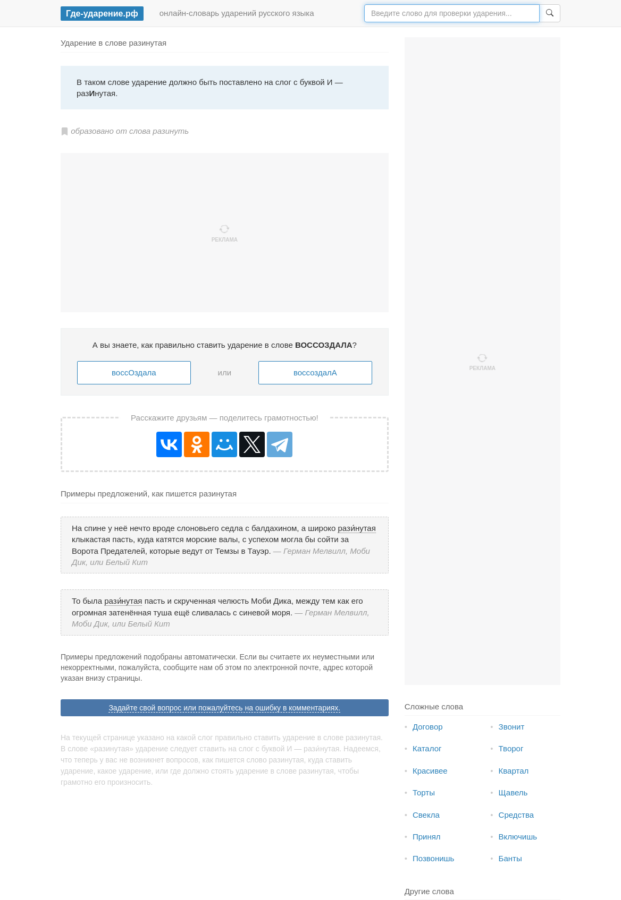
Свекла (426, 814)
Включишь (518, 836)
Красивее (430, 770)
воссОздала (134, 372)
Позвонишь (434, 858)
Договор (428, 726)
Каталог (427, 748)
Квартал (514, 770)
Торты (424, 792)
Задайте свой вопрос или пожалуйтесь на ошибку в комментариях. (224, 708)
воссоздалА (315, 372)
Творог (511, 748)
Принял (427, 836)
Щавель (513, 792)
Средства (516, 814)
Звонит (512, 726)
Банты (510, 858)
